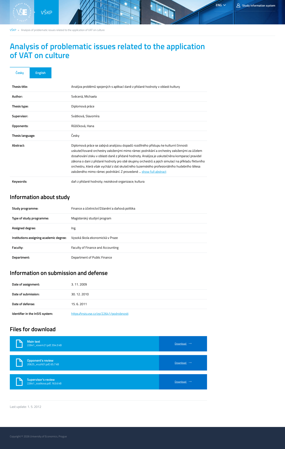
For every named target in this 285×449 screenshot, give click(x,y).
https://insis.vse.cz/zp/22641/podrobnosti (100, 313)
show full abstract (154, 171)
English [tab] (40, 72)
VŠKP (46, 12)
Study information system (255, 5)
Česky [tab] (20, 72)
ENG (219, 5)
